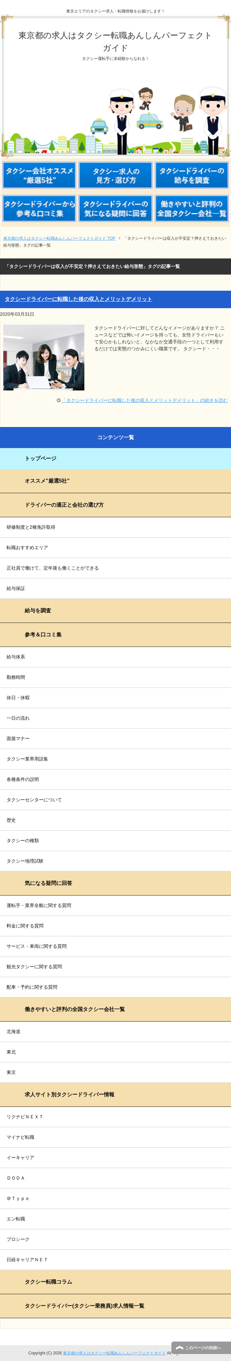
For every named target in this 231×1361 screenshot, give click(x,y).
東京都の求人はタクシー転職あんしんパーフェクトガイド (114, 1353)
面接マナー (18, 738)
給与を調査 (38, 610)
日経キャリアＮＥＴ (27, 1259)
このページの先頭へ (203, 1348)
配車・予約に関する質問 (32, 987)
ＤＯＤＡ (16, 1178)
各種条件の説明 (23, 779)
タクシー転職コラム (48, 1282)
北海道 (13, 1031)
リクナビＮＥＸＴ (25, 1116)
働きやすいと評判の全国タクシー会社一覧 (75, 1009)
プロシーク (18, 1239)
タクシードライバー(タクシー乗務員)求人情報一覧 (84, 1306)
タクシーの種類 (23, 840)
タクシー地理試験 (25, 861)
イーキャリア (20, 1157)
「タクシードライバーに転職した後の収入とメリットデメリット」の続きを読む (145, 400)
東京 (11, 1072)
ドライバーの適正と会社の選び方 (64, 505)
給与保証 (16, 588)
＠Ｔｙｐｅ (18, 1198)
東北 (11, 1051)
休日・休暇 (18, 697)
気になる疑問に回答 (48, 883)
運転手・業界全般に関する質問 (39, 905)
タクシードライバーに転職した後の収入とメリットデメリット (78, 299)
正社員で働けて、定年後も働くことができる (53, 568)
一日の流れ (18, 718)
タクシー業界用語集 (27, 758)
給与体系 (16, 656)
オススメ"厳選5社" (47, 481)
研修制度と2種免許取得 (31, 527)
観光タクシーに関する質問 (34, 966)
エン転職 (16, 1218)
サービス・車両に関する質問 (37, 946)
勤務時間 (16, 677)
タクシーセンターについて (34, 799)
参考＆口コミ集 (43, 634)
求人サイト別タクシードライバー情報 (69, 1094)
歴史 (11, 820)
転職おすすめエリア (27, 547)
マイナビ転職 (20, 1137)
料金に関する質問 (25, 925)
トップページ (40, 458)
